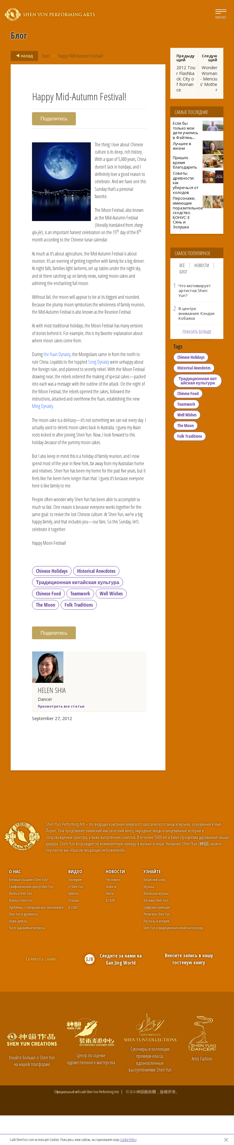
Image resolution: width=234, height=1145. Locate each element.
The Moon (45, 634)
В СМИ (72, 936)
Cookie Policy (128, 1139)
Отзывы (73, 930)
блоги (110, 923)
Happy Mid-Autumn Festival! (80, 55)
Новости (201, 265)
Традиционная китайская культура (77, 611)
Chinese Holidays (52, 600)
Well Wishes (111, 623)
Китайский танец (154, 909)
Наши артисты (18, 950)
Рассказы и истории (156, 950)
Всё (182, 265)
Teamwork (80, 623)
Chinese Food (48, 623)
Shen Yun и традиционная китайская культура (173, 957)
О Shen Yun (75, 916)
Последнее (75, 909)
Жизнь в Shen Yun (20, 923)
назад (22, 55)
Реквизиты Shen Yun (157, 943)
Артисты (73, 923)
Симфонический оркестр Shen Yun (31, 916)
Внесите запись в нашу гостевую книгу (189, 988)
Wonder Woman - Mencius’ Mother (208, 79)
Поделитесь (54, 118)
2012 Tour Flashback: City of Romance (185, 79)
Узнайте (152, 901)
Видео (75, 901)
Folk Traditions (79, 634)
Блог (46, 55)
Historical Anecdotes (96, 600)
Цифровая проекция (157, 936)
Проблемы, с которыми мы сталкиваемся (36, 936)
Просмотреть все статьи (61, 735)
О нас (15, 901)
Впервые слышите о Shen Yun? (28, 909)
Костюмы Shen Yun (156, 930)
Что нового (113, 909)
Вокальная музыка (156, 923)
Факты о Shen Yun (21, 930)
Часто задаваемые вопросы (27, 957)
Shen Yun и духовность (23, 943)
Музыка (149, 916)
